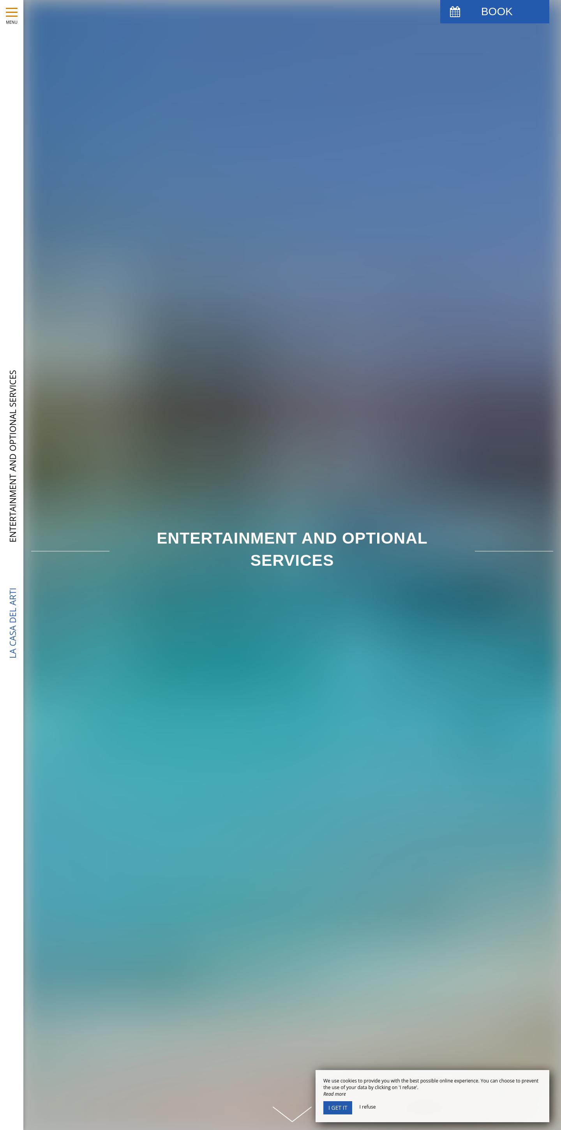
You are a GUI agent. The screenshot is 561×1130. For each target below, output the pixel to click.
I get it (337, 1107)
